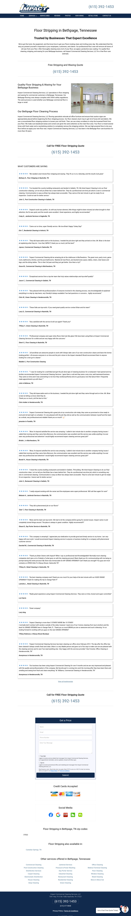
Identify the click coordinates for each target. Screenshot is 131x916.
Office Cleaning (97, 858)
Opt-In (42, 756)
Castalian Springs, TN (33, 843)
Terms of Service (80, 911)
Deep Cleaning (33, 876)
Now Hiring (79, 15)
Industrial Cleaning (65, 867)
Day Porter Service (65, 864)
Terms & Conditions (65, 764)
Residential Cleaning (65, 873)
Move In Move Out (97, 873)
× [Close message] (118, 909)
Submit (65, 768)
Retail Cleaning (97, 870)
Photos (68, 15)
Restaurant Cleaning (65, 870)
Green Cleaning (65, 876)
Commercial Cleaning (33, 858)
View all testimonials (65, 675)
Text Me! (43, 749)
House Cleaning (33, 873)
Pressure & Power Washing (65, 861)
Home (22, 15)
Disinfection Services (33, 864)
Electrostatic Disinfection (34, 870)
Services (33, 16)
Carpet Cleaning (33, 867)
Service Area (45, 15)
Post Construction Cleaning (34, 861)
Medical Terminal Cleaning (97, 861)
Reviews (57, 15)
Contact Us (107, 15)
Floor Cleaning (97, 864)
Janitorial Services (65, 858)
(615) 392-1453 (101, 7)
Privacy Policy (53, 764)
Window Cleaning (97, 867)
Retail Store (93, 15)
